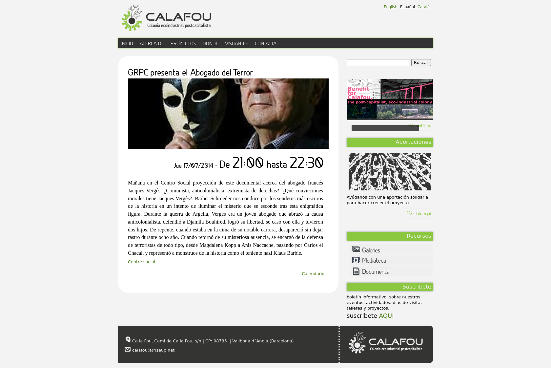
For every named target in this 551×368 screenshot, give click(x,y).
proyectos (183, 43)
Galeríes (371, 250)
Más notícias (419, 125)
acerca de (152, 43)
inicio (127, 43)
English (391, 7)
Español (407, 7)
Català (424, 7)
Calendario (313, 273)
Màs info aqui (419, 213)
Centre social (141, 261)
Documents (375, 271)
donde (210, 43)
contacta (265, 43)
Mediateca (374, 260)
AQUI (385, 315)
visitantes (236, 43)
